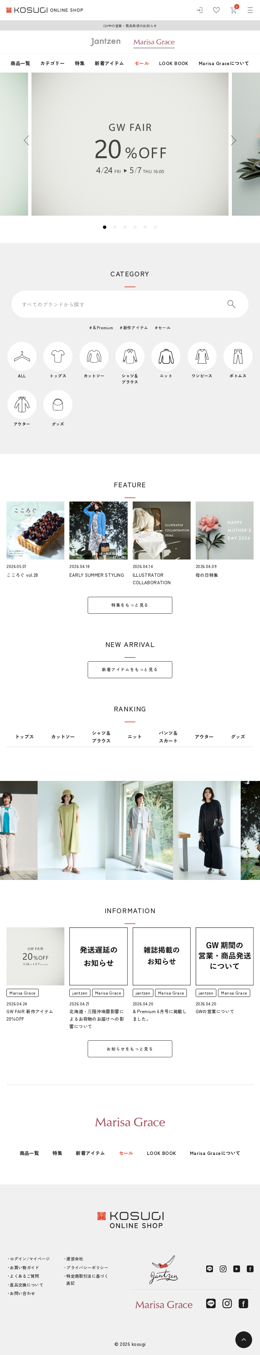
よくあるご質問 (24, 1276)
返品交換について (26, 1285)
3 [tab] (125, 227)
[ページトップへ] (243, 1339)
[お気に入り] (216, 10)
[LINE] (209, 1268)
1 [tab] (104, 227)
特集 (80, 63)
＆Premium (102, 327)
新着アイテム (109, 63)
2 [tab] (114, 227)
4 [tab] (135, 227)
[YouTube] (236, 1268)
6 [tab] (155, 227)
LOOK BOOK (174, 63)
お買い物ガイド (24, 1267)
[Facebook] (250, 1268)
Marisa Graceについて (224, 63)
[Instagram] (223, 1268)
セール (141, 63)
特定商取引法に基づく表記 (87, 1279)
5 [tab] (145, 227)
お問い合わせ (22, 1293)
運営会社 (74, 1258)
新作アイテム (135, 327)
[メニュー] (250, 10)
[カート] (233, 10)
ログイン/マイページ (30, 1258)
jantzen (79, 993)
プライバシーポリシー (87, 1267)
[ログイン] (199, 10)
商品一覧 (20, 63)
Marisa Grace (22, 993)
